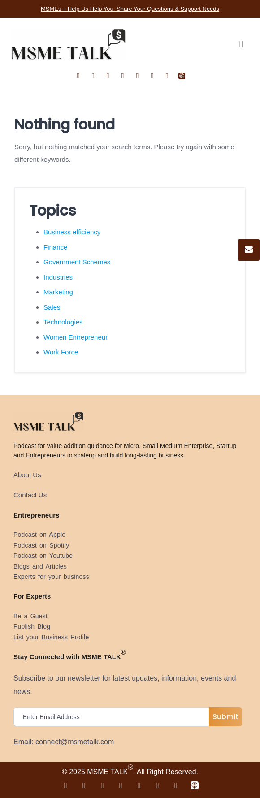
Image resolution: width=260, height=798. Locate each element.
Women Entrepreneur (75, 337)
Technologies (63, 322)
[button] (241, 44)
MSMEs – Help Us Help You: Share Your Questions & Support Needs (130, 8)
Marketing (58, 292)
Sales (52, 307)
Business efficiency (71, 232)
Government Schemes (76, 262)
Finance (55, 247)
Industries (58, 277)
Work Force (60, 352)
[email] (113, 716)
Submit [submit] (225, 717)
